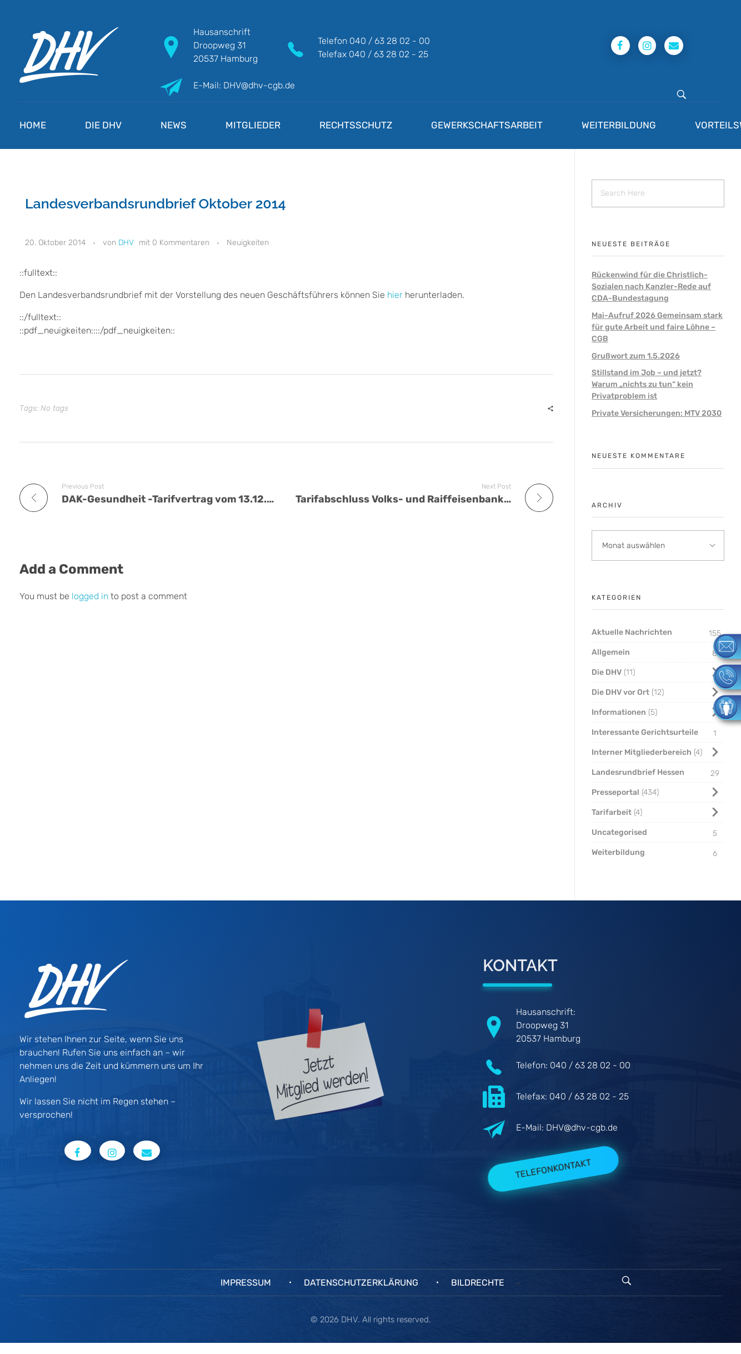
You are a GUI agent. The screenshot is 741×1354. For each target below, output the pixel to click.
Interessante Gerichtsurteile (645, 732)
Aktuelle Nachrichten (632, 632)
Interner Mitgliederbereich (642, 752)
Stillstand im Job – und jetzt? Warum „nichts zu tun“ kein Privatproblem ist (647, 384)
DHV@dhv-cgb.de (582, 1127)
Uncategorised (619, 832)
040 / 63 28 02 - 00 (389, 41)
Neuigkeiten (248, 242)
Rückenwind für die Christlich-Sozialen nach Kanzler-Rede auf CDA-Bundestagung (651, 286)
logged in (91, 596)
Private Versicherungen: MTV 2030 (657, 413)
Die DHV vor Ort (620, 692)
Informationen (619, 712)
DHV (126, 242)
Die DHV (607, 672)
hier (395, 295)
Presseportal (615, 792)
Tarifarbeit (612, 812)
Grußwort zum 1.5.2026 (636, 356)
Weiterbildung (618, 852)
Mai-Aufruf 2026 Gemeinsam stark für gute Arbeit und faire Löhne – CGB (657, 327)
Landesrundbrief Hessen (638, 772)
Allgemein (611, 652)
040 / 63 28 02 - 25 (388, 54)
